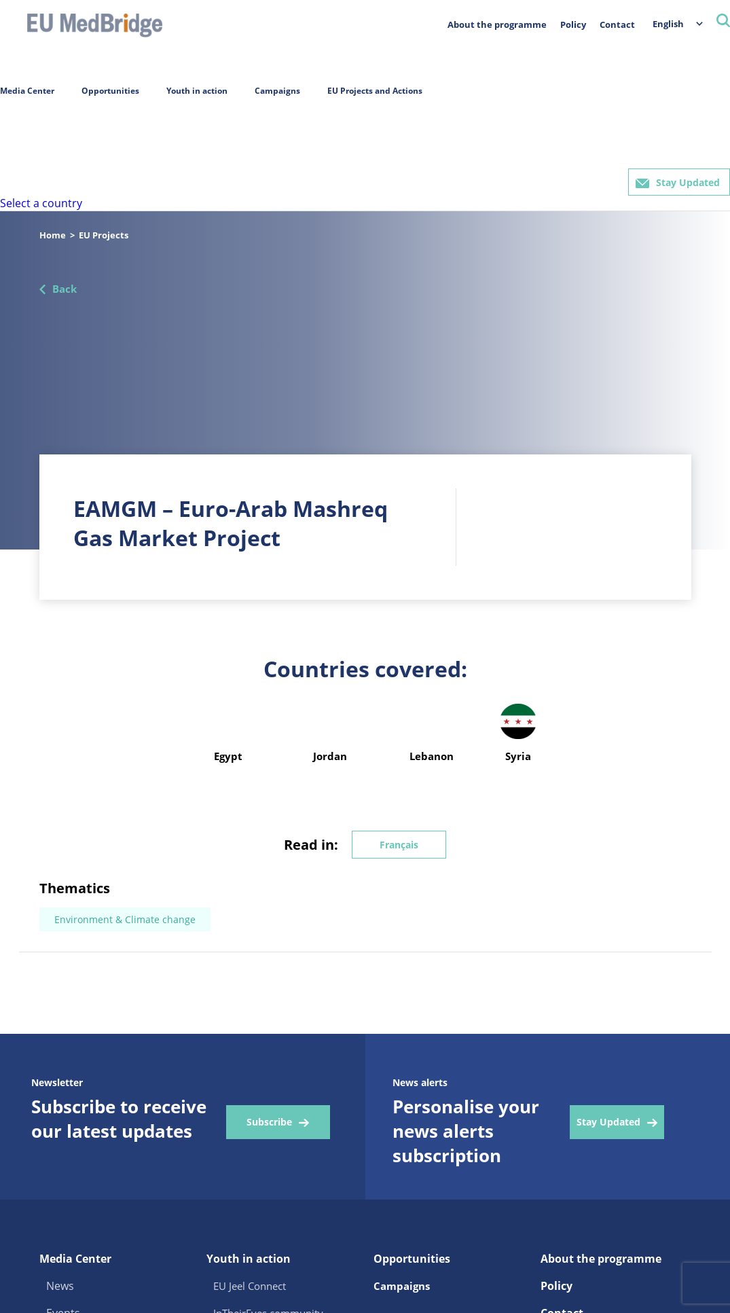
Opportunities (110, 90)
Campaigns (277, 90)
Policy (573, 24)
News (60, 1285)
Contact (617, 24)
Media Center (27, 90)
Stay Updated (688, 182)
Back (64, 288)
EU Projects (103, 235)
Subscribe (269, 1121)
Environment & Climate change (125, 919)
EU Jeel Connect (249, 1286)
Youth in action (196, 90)
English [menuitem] (668, 24)
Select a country (41, 203)
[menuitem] (671, 23)
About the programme (497, 24)
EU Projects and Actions (374, 90)
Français (399, 844)
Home (52, 235)
